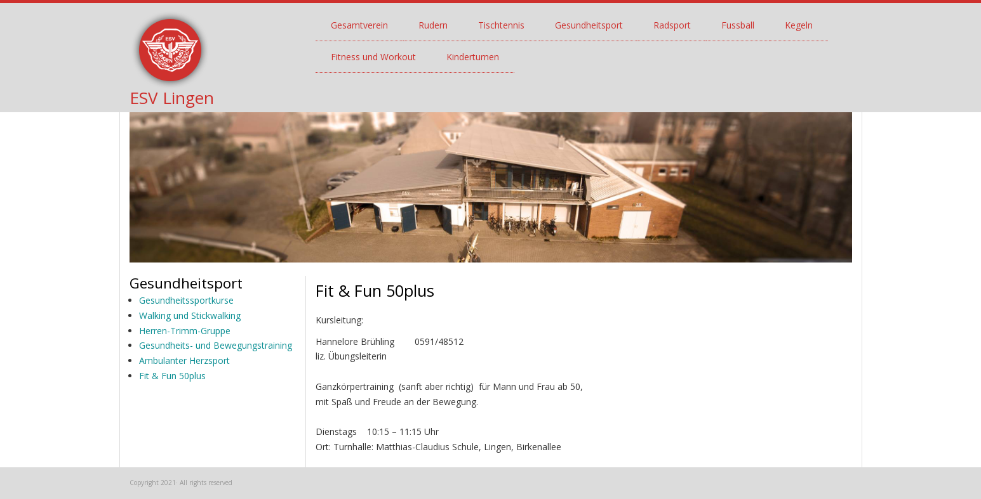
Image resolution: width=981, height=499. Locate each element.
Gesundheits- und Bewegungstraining (215, 345)
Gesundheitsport (589, 25)
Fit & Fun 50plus (172, 376)
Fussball (737, 25)
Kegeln (799, 25)
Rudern (433, 25)
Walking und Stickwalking (190, 315)
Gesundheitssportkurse (186, 300)
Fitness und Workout (373, 57)
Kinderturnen (472, 57)
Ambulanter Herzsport (184, 360)
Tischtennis (501, 25)
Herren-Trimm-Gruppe (184, 331)
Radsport (672, 25)
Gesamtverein (359, 25)
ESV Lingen (172, 97)
